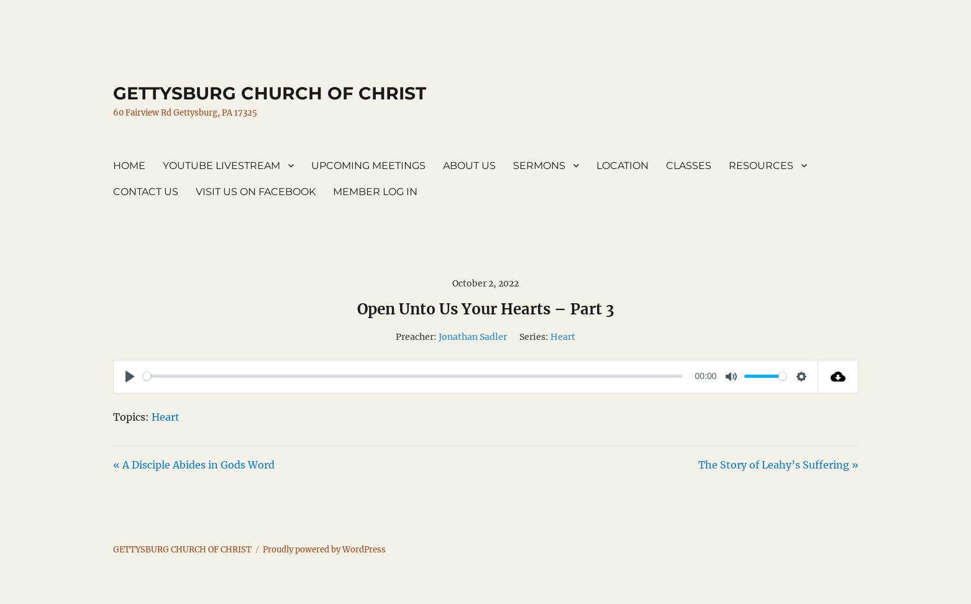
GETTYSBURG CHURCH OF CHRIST (269, 93)
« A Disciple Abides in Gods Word (194, 465)
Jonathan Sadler (473, 336)
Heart (562, 336)
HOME (129, 166)
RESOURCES (761, 166)
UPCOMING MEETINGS (368, 166)
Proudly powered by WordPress (324, 549)
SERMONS (539, 166)
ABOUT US (469, 166)
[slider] (412, 376)
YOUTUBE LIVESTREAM (221, 166)
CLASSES (688, 166)
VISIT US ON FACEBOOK (256, 192)
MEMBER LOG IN (375, 192)
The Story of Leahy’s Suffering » (778, 465)
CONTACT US (145, 192)
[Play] (130, 377)
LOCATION (622, 166)
